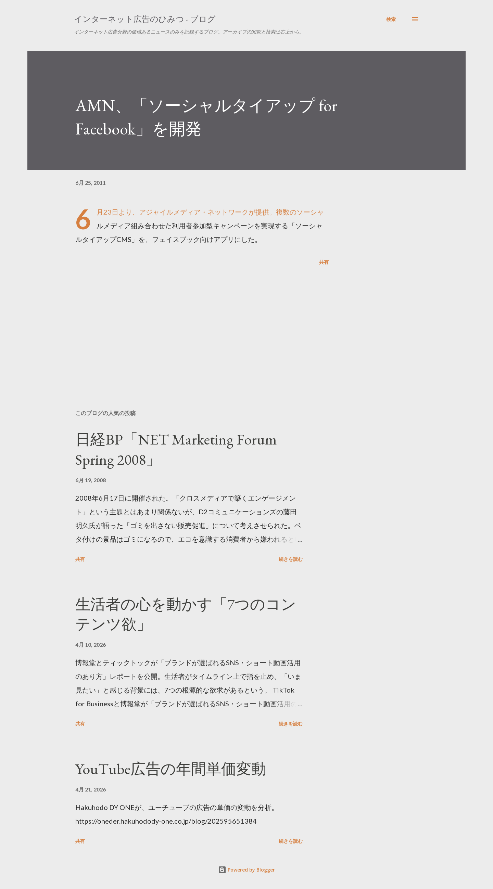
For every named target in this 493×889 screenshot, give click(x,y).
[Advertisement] (191, 324)
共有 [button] (324, 262)
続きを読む (291, 559)
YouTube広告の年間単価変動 (170, 768)
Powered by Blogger (246, 869)
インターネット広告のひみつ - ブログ (145, 19)
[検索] (391, 19)
